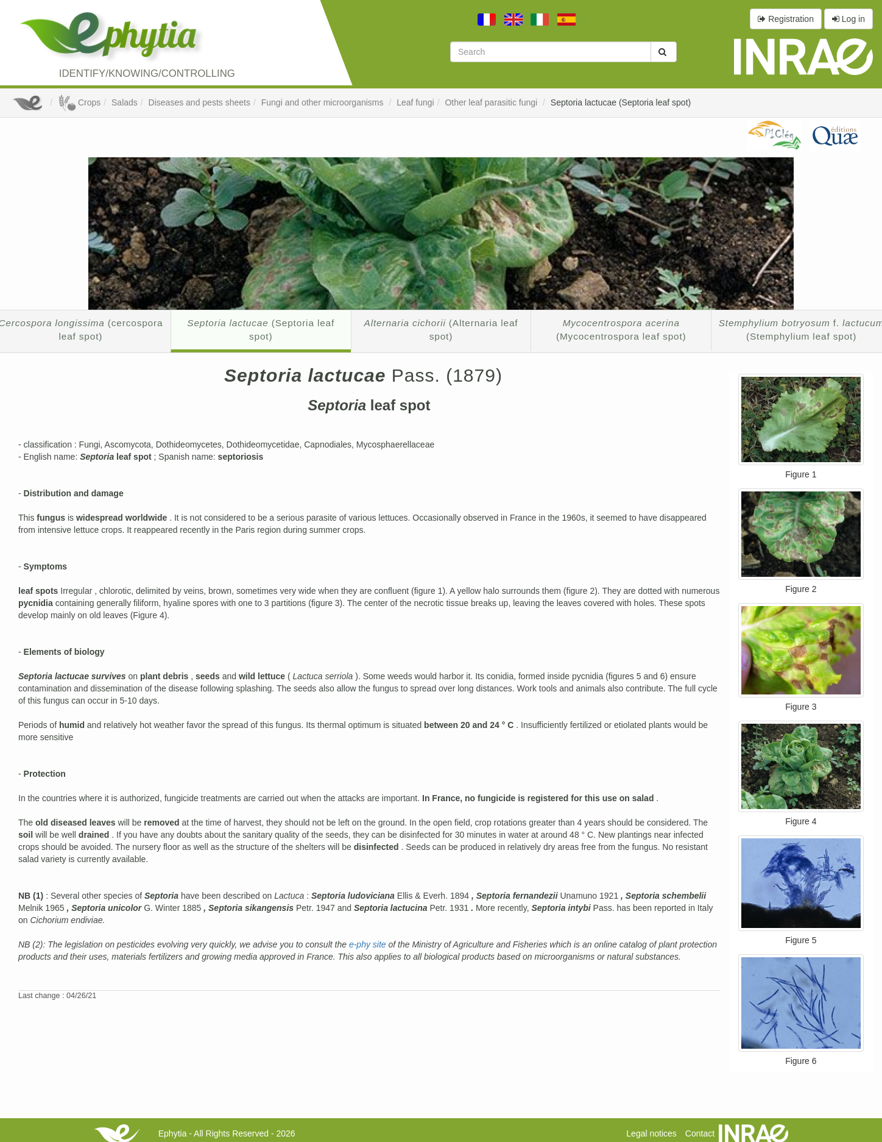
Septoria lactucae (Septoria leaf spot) (621, 102)
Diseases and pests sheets (199, 102)
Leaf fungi (415, 102)
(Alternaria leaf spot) (441, 329)
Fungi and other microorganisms (323, 102)
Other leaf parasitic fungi (492, 102)
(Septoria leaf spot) (260, 329)
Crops (79, 102)
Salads (124, 102)
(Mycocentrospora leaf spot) (621, 329)
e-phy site (369, 944)
